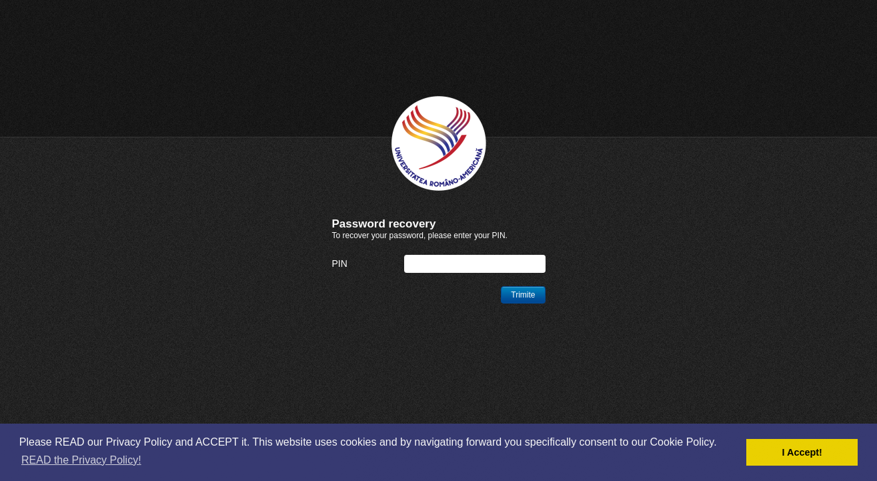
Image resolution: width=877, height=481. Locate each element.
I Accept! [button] (802, 452)
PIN (339, 263)
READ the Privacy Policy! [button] (81, 460)
